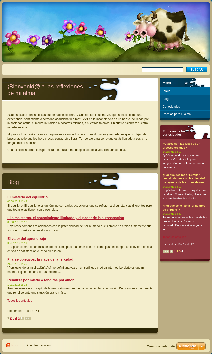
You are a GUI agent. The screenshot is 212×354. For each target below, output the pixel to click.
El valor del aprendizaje (26, 239)
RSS (14, 345)
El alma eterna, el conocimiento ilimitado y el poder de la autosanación (65, 218)
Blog (166, 99)
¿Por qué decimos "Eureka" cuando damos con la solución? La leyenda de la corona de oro (184, 178)
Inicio (166, 91)
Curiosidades (171, 106)
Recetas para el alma (177, 114)
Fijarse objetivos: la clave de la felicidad (40, 259)
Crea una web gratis (161, 346)
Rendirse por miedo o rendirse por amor (40, 280)
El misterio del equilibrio (27, 197)
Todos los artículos (19, 300)
